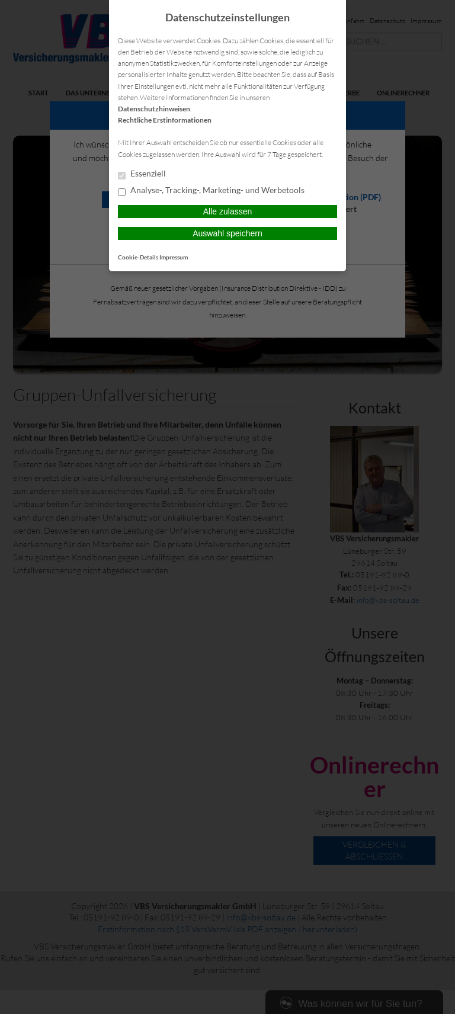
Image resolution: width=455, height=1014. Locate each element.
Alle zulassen (227, 211)
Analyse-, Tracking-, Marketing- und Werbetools (211, 190)
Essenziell (142, 174)
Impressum (173, 257)
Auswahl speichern (227, 233)
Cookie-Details (138, 257)
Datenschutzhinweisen (154, 108)
